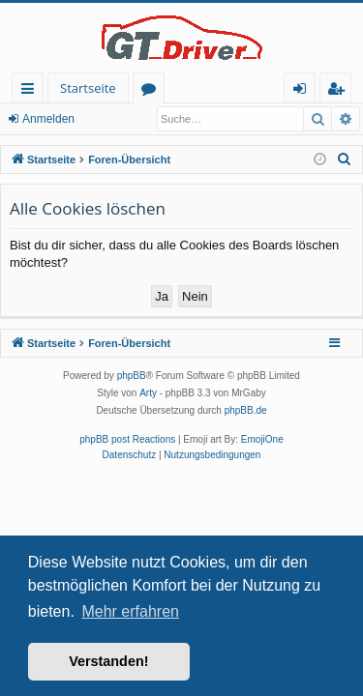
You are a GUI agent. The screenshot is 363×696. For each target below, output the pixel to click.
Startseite (88, 88)
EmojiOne (262, 439)
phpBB (131, 375)
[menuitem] (344, 159)
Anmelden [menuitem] (305, 91)
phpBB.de (246, 410)
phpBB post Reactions (127, 439)
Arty (148, 393)
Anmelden (48, 119)
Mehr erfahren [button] (130, 611)
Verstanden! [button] (108, 661)
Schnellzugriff (31, 91)
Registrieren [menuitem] (339, 91)
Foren (152, 91)
